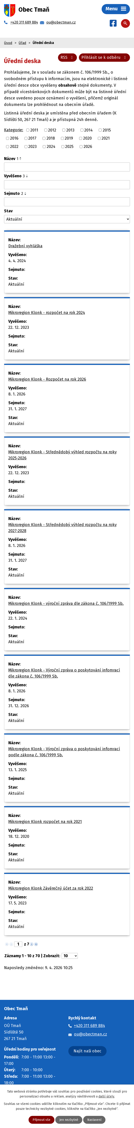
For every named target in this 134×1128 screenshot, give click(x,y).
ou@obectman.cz (90, 1034)
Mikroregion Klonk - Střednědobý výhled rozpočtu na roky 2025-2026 (62, 455)
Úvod (8, 43)
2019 (69, 138)
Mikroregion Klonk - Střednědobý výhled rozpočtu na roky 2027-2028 (62, 527)
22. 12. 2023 (18, 327)
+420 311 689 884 (89, 1025)
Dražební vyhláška (25, 246)
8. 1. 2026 (16, 394)
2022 (14, 146)
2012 (52, 129)
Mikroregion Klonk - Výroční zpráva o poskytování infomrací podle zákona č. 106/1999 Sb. (64, 751)
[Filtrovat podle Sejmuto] (67, 201)
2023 (32, 146)
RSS (67, 57)
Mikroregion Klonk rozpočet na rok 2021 (45, 821)
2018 (51, 138)
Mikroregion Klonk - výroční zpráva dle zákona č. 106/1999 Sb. (66, 603)
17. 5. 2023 (17, 903)
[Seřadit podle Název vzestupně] (20, 158)
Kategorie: (13, 129)
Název (11, 158)
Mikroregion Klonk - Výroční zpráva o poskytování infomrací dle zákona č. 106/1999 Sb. (64, 673)
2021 (106, 138)
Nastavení (94, 1120)
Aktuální (16, 284)
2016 (14, 138)
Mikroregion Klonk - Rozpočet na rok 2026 (47, 379)
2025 (69, 146)
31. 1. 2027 (17, 408)
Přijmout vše (41, 1120)
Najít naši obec (87, 1051)
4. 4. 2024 (17, 260)
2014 (88, 129)
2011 (34, 129)
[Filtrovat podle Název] (67, 166)
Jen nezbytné (68, 1120)
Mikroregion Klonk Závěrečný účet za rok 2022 (50, 888)
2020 (87, 138)
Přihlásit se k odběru (104, 57)
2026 (88, 146)
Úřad (22, 43)
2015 (107, 129)
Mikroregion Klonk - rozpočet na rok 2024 (46, 312)
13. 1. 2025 (17, 769)
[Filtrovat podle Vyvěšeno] (67, 184)
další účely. (106, 1096)
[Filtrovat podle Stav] (67, 219)
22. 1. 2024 (17, 618)
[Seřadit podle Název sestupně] (20, 159)
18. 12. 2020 (18, 836)
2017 (32, 138)
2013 (70, 129)
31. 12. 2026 (18, 705)
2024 (51, 146)
